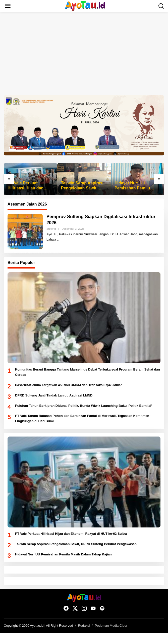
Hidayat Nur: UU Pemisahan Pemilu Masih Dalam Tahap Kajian (133, 186)
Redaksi (84, 625)
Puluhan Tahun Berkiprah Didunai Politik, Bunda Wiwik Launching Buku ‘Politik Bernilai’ (83, 406)
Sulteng (51, 228)
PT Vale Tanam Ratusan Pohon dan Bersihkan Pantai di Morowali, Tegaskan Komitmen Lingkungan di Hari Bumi (82, 418)
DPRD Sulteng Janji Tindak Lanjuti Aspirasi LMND (53, 395)
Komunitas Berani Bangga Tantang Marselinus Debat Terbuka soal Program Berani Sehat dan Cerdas (87, 372)
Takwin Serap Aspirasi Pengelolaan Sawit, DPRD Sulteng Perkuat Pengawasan (82, 186)
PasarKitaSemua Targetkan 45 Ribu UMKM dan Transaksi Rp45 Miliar (68, 385)
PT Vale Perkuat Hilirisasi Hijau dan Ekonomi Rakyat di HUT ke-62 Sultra (30, 186)
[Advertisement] (84, 53)
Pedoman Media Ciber (111, 625)
